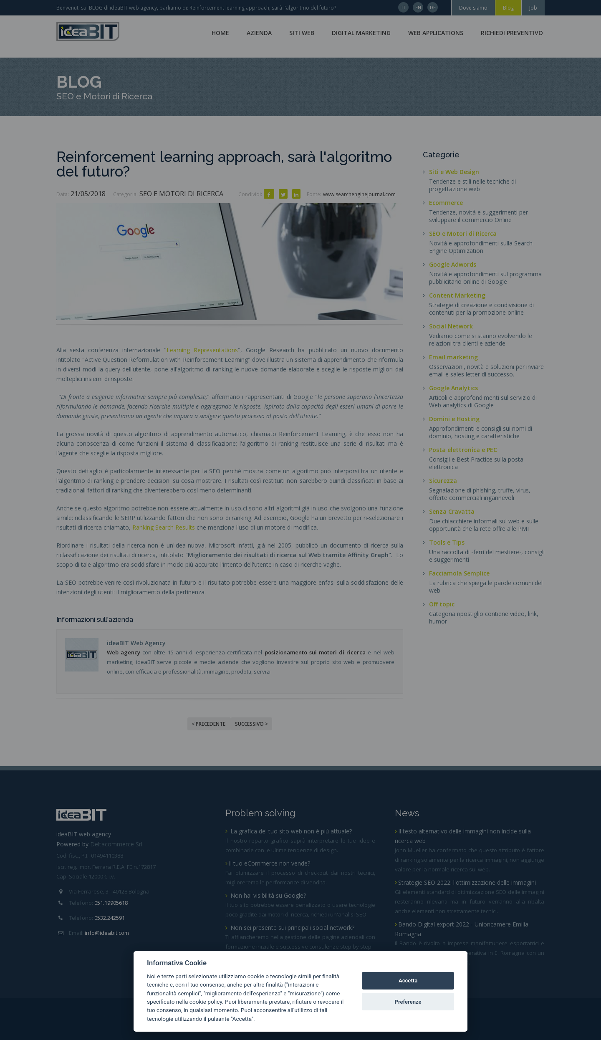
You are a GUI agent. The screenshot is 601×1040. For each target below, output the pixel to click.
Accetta (408, 980)
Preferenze (408, 1002)
